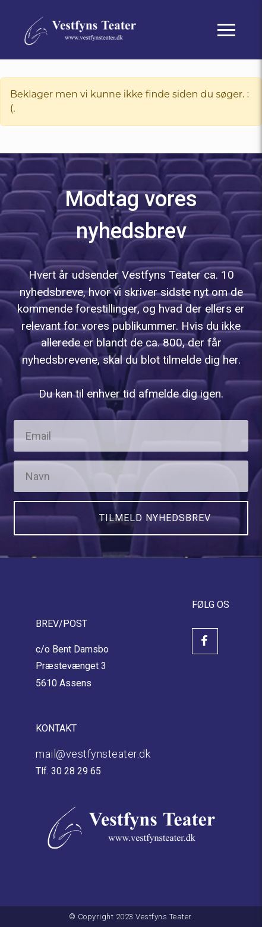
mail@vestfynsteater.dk (93, 754)
